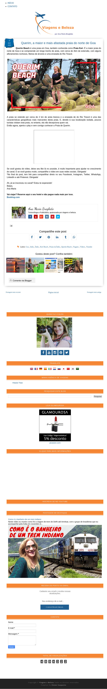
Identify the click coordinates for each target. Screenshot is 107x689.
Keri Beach (44, 247)
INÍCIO (11, 3)
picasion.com (55, 443)
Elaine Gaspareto (59, 685)
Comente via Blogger (20, 280)
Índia (37, 247)
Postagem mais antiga (94, 292)
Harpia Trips (17, 383)
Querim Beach (66, 247)
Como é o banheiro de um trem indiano (24, 519)
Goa (27, 247)
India (32, 247)
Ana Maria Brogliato (41, 209)
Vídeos (82, 247)
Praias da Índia (54, 247)
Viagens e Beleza (46, 682)
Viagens (76, 247)
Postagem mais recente (13, 292)
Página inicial (53, 292)
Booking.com (13, 197)
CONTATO (12, 6)
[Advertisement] (27, 478)
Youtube (89, 247)
